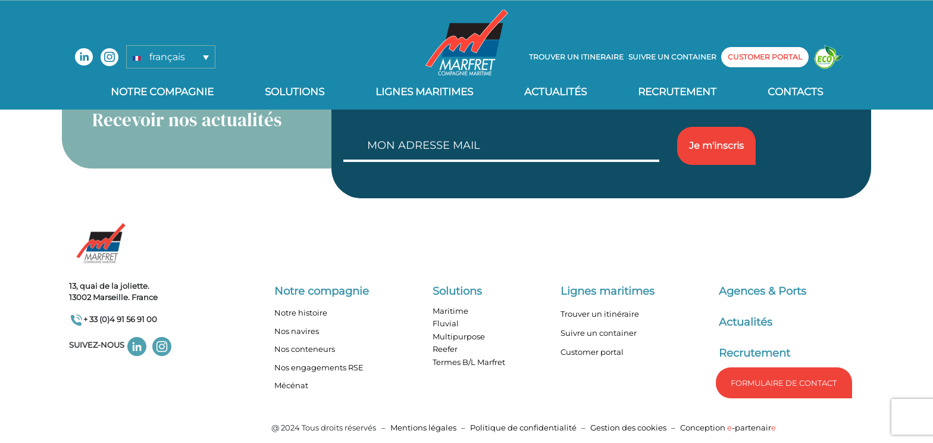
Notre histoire (300, 312)
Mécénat (291, 385)
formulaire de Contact (784, 383)
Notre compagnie (162, 92)
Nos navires (296, 331)
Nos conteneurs (304, 349)
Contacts (795, 92)
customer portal (765, 56)
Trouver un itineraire (576, 56)
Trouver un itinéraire (600, 314)
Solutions (294, 92)
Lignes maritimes (608, 291)
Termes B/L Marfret (469, 362)
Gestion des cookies (628, 427)
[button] (170, 56)
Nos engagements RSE (319, 367)
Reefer (445, 349)
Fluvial (446, 323)
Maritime (450, 311)
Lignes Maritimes (424, 92)
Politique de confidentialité (524, 427)
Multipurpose (459, 336)
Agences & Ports (762, 291)
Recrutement (677, 92)
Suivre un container (672, 56)
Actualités (555, 92)
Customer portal (592, 352)
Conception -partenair (728, 427)
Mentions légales (423, 427)
